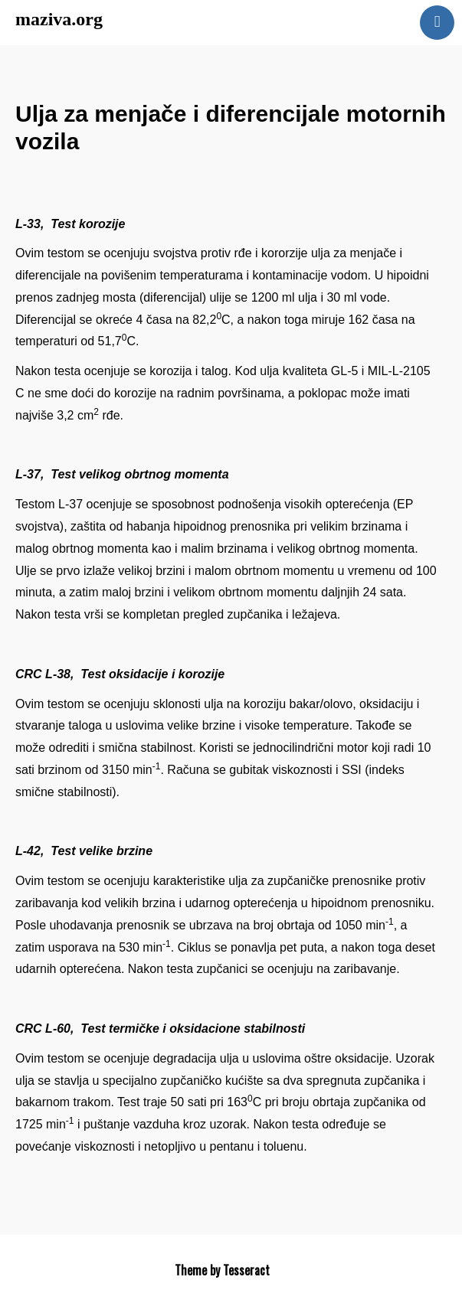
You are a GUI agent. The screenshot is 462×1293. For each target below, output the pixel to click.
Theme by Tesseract (222, 1270)
